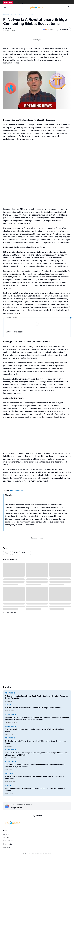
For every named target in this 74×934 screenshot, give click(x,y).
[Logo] (37, 823)
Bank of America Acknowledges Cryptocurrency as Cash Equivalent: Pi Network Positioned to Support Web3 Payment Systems (37, 718)
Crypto (7, 553)
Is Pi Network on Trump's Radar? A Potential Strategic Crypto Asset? (33, 708)
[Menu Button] (5, 7)
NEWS (16, 553)
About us (6, 834)
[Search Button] (69, 7)
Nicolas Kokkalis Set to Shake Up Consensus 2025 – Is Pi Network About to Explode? (35, 789)
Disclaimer (6, 847)
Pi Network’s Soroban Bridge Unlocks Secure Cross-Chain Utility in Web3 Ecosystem (34, 777)
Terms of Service (8, 841)
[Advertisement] (37, 435)
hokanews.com (16, 490)
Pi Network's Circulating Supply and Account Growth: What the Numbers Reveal (34, 730)
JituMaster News (45, 854)
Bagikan (64, 29)
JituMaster (32, 854)
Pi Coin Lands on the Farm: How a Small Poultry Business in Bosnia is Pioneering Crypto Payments (36, 697)
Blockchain (10, 714)
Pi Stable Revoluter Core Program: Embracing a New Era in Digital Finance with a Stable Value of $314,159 (36, 754)
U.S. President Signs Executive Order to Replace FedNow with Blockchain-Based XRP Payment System (35, 766)
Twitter (37, 815)
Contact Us (7, 837)
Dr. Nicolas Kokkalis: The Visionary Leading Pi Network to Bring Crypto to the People (35, 742)
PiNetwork (25, 553)
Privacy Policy (8, 844)
